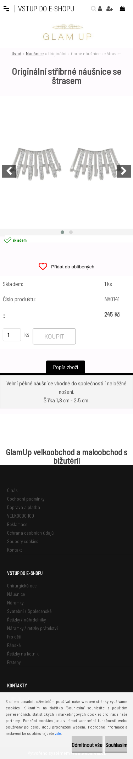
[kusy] (12, 334)
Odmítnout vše (87, 744)
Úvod (16, 53)
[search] (92, 8)
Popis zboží (65, 366)
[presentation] (9, 171)
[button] (62, 232)
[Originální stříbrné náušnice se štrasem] (66, 162)
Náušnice (35, 53)
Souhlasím (116, 744)
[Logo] (66, 31)
